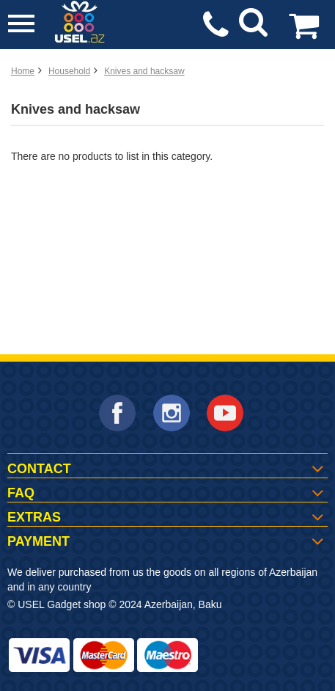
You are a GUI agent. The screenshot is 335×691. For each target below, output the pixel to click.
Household (69, 71)
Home (22, 71)
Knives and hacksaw (144, 71)
